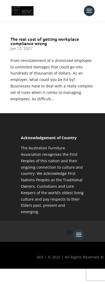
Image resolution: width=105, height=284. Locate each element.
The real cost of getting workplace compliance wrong (44, 41)
